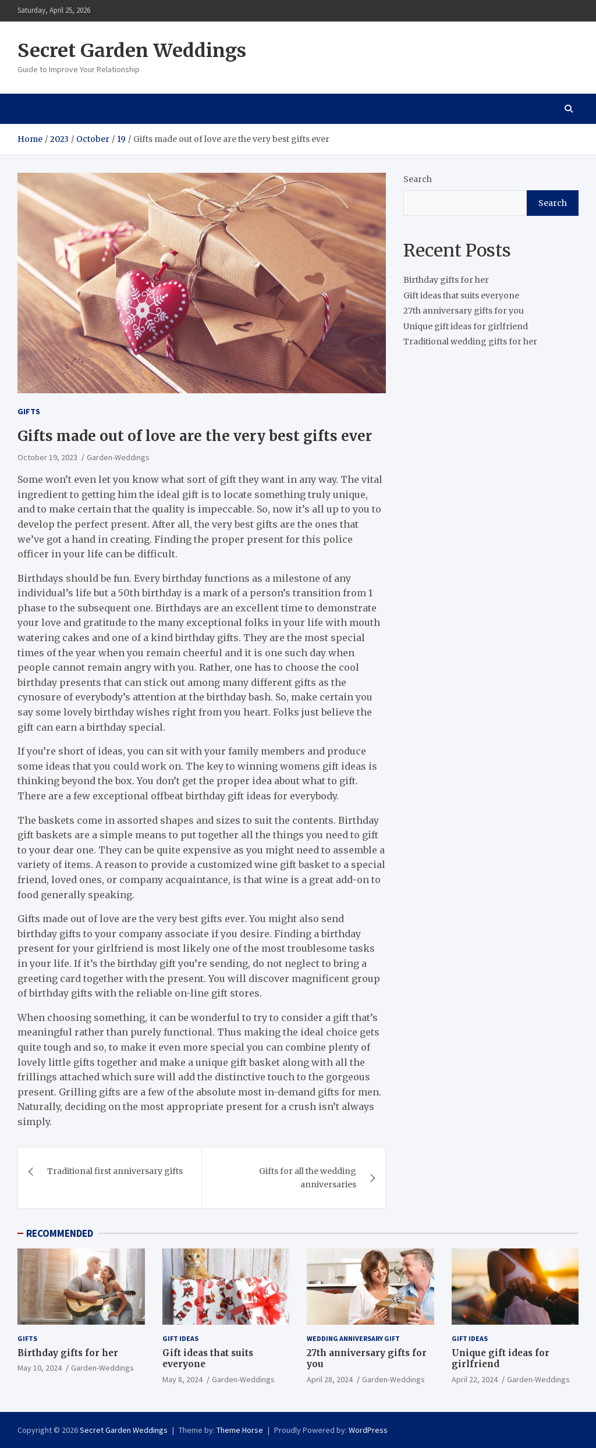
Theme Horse (240, 1430)
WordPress (368, 1430)
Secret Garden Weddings (131, 50)
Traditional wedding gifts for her (470, 341)
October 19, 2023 (47, 457)
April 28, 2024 (330, 1379)
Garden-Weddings (118, 457)
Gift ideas (180, 1338)
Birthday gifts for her (446, 280)
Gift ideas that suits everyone (461, 295)
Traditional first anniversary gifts (115, 1171)
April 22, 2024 (475, 1379)
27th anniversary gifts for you (463, 310)
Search (417, 179)
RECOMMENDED (59, 1233)
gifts (28, 411)
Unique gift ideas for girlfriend (465, 326)
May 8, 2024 (182, 1379)
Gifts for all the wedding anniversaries (307, 1177)
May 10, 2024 (39, 1367)
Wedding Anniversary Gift (353, 1338)
